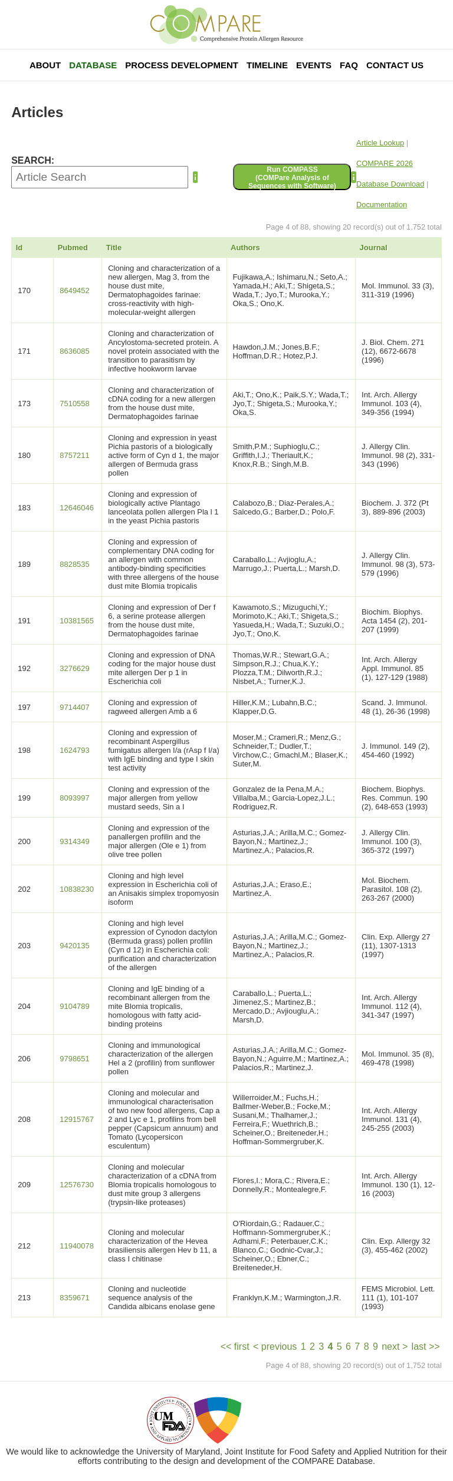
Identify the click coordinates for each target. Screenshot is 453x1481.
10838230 (77, 889)
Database (93, 65)
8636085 (75, 351)
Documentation (381, 204)
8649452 (75, 290)
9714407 (75, 707)
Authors (245, 247)
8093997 (75, 797)
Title (114, 247)
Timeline (267, 65)
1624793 (75, 750)
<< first (235, 1346)
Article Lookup (380, 142)
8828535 (75, 564)
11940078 (77, 1245)
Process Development (181, 65)
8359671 (75, 1297)
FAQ (349, 65)
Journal (374, 247)
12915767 (77, 1119)
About (45, 65)
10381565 (77, 620)
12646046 (77, 507)
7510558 (75, 403)
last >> (426, 1346)
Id (19, 247)
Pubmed (73, 247)
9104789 (75, 1006)
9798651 (75, 1058)
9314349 (75, 841)
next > (395, 1346)
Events (313, 65)
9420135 (75, 945)
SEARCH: (32, 160)
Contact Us (395, 65)
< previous (275, 1346)
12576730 (77, 1184)
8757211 (75, 455)
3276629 (75, 668)
